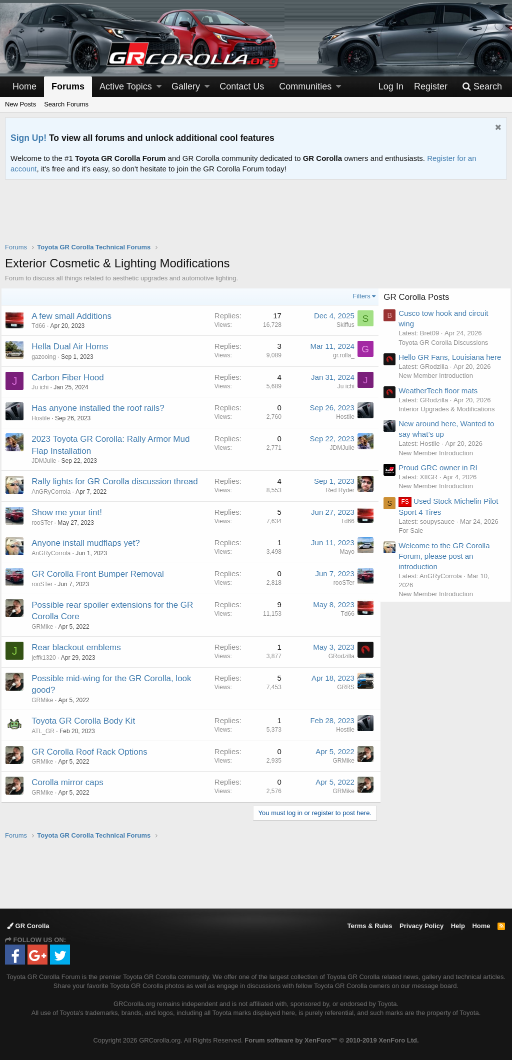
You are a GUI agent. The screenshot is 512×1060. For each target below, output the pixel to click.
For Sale (414, 550)
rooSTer (46, 522)
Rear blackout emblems (80, 647)
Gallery (186, 86)
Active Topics (126, 86)
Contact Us (242, 86)
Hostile (45, 418)
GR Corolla (28, 926)
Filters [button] (357, 296)
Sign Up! (28, 138)
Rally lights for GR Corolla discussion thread (119, 481)
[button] (159, 86)
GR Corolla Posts (420, 297)
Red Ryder (336, 490)
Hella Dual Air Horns (74, 346)
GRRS (341, 687)
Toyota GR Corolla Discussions (447, 342)
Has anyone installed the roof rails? (102, 408)
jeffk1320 (48, 657)
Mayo (343, 551)
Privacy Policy (422, 926)
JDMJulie (48, 460)
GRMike (46, 626)
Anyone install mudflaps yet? (90, 543)
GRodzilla (337, 656)
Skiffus (341, 324)
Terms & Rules (369, 926)
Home (24, 86)
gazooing (48, 356)
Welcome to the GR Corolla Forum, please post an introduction (448, 575)
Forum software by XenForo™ (331, 1040)
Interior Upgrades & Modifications (450, 419)
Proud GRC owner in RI (442, 478)
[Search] (482, 86)
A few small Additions (76, 316)
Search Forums (66, 104)
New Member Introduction (439, 386)
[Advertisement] (256, 217)
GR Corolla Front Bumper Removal (102, 574)
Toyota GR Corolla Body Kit (87, 721)
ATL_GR (47, 731)
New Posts (20, 104)
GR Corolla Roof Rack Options (93, 752)
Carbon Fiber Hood (72, 377)
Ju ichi (44, 387)
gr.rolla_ (339, 355)
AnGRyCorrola (55, 491)
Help (458, 926)
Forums (68, 86)
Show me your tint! (71, 512)
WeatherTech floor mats (442, 401)
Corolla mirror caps (72, 782)
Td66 (42, 325)
